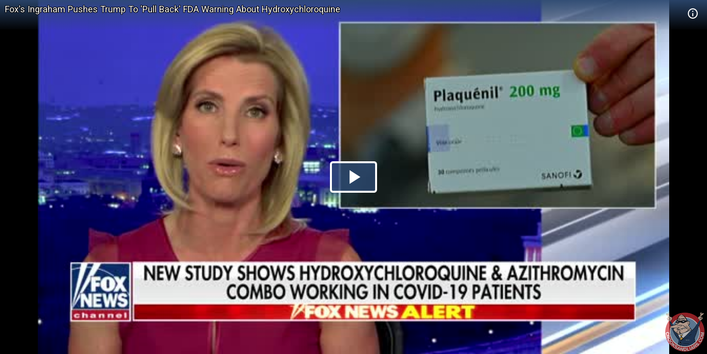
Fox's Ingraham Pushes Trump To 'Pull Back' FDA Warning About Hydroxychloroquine (172, 9)
